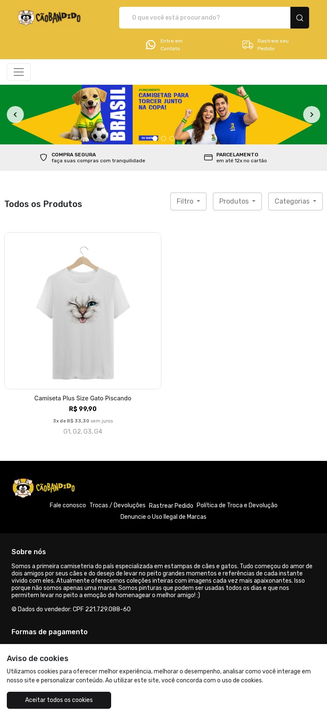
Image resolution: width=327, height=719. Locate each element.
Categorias (293, 201)
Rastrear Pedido (171, 505)
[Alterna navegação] (19, 72)
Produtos (234, 201)
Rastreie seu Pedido (265, 44)
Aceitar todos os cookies (59, 700)
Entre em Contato (163, 44)
